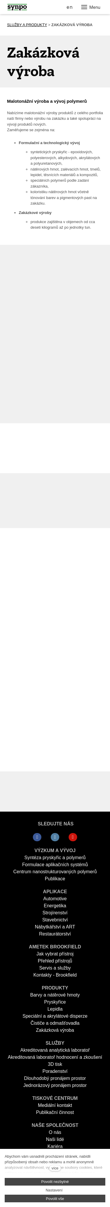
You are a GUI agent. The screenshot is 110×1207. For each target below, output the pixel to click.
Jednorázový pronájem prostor (55, 1085)
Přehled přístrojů (55, 960)
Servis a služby (55, 967)
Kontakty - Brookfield (55, 974)
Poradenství (55, 1071)
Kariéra (55, 1146)
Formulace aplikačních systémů (55, 864)
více (55, 1168)
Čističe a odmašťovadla (55, 1023)
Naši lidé (55, 1139)
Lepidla (55, 1009)
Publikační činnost (55, 1112)
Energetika (55, 905)
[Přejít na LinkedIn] (55, 837)
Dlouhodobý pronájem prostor (55, 1078)
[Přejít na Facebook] (37, 837)
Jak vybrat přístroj (54, 953)
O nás (55, 1132)
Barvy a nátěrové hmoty (55, 994)
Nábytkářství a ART (55, 926)
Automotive (55, 898)
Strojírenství (55, 912)
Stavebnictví (55, 919)
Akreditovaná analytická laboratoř (55, 1050)
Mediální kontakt (55, 1105)
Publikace (55, 878)
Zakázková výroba (55, 1030)
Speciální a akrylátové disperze (55, 1016)
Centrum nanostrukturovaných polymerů (55, 871)
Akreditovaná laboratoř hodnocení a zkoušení (55, 1057)
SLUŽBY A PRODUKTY (27, 25)
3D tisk (55, 1064)
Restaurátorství (55, 933)
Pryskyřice (55, 1001)
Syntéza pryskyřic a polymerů (55, 857)
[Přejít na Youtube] (73, 837)
